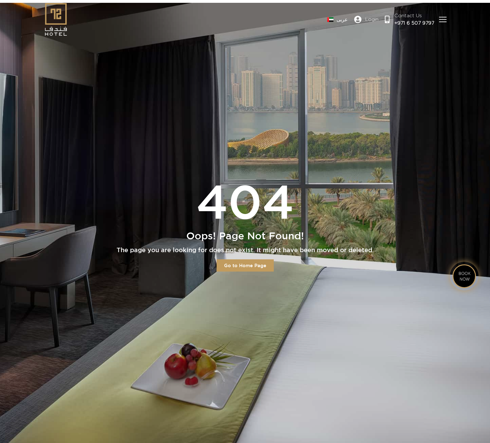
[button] (442, 19)
